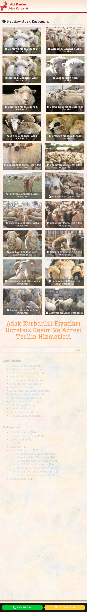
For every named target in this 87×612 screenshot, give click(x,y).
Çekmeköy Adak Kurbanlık (33, 460)
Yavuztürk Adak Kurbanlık (27, 373)
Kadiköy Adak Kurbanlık (32, 464)
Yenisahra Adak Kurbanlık (27, 394)
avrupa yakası (19, 439)
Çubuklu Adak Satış (22, 405)
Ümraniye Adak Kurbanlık (33, 475)
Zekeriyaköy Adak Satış (25, 397)
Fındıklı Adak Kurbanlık (25, 383)
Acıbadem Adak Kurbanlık (33, 453)
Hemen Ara (22, 607)
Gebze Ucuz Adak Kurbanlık (28, 369)
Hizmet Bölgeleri (21, 450)
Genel (13, 443)
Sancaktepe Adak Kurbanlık (34, 467)
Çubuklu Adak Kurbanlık (25, 415)
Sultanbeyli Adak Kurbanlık (34, 471)
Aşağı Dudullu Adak (22, 387)
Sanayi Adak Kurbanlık (25, 376)
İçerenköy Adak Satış (24, 412)
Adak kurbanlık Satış (23, 436)
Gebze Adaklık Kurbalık (25, 365)
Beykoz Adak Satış (22, 408)
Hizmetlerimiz (19, 478)
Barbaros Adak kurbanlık (26, 401)
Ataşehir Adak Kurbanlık (32, 457)
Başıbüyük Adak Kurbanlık (27, 380)
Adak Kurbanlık (20, 432)
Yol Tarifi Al (64, 607)
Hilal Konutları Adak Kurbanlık (30, 390)
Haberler (16, 446)
